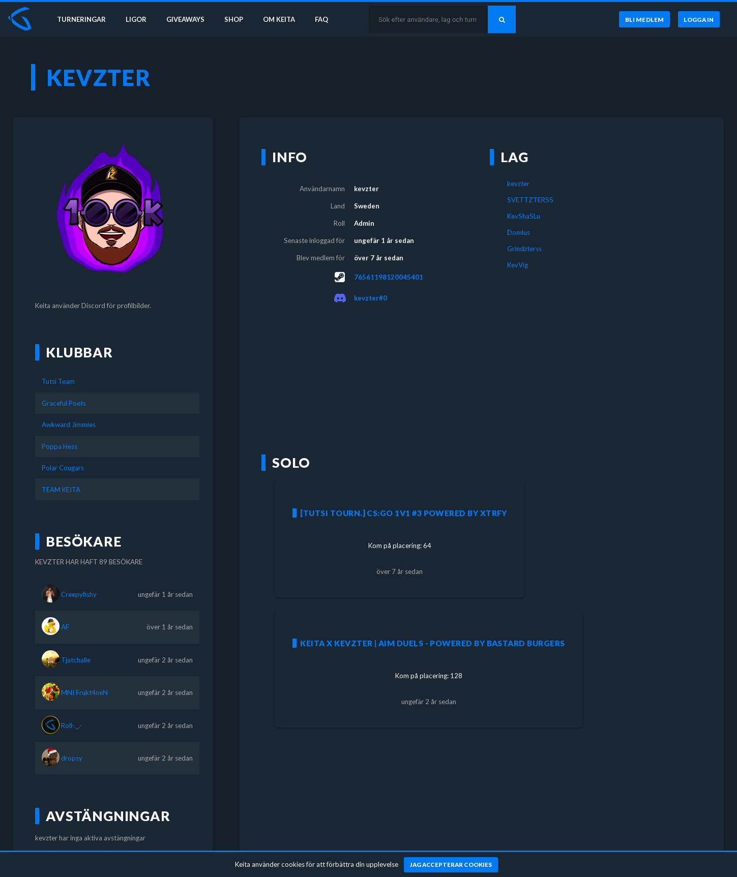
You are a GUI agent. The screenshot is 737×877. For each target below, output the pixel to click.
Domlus (518, 232)
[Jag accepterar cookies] (451, 864)
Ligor (137, 19)
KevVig (517, 265)
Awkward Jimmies (69, 424)
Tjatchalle (76, 660)
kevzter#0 (370, 298)
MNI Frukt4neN (84, 692)
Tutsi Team (58, 381)
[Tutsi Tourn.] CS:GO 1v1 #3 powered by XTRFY (403, 513)
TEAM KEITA (61, 490)
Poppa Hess (59, 446)
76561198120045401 (388, 277)
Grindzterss (524, 249)
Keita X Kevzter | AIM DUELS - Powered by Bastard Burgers (432, 643)
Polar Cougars (63, 468)
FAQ (326, 19)
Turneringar (82, 19)
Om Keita (283, 19)
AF (65, 627)
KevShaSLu (523, 216)
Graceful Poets (64, 403)
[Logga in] (699, 20)
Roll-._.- (71, 725)
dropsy (71, 758)
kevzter (518, 183)
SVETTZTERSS (530, 200)
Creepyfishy (79, 594)
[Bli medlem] (644, 20)
